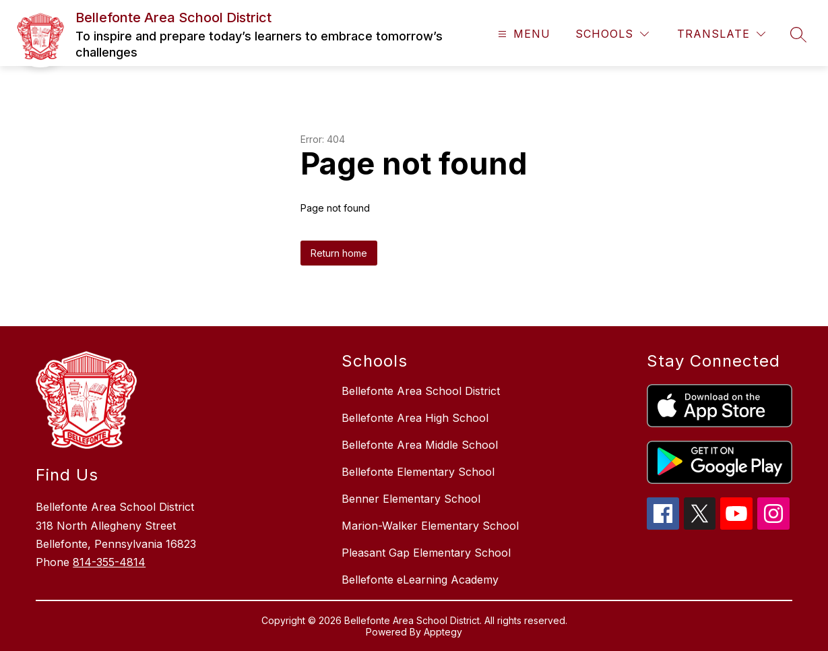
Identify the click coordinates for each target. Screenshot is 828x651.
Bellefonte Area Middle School (420, 445)
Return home (339, 253)
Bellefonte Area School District (421, 391)
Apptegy (443, 632)
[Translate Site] (721, 34)
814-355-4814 (109, 562)
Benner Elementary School (411, 498)
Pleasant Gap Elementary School (426, 552)
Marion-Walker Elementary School (430, 525)
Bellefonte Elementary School (418, 471)
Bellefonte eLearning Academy (420, 579)
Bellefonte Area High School (415, 418)
